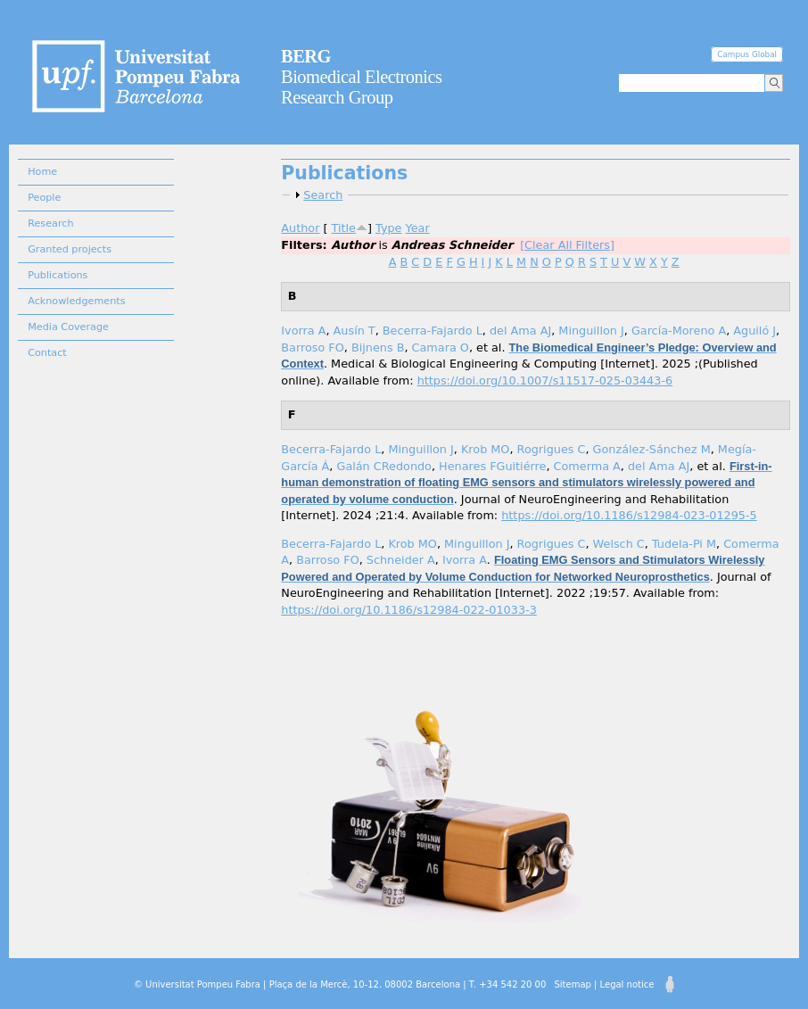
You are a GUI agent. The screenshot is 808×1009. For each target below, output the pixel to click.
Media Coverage (68, 327)
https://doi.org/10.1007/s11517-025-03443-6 (544, 380)
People (44, 197)
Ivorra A (303, 330)
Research (50, 223)
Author (300, 228)
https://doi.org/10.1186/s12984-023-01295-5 (628, 515)
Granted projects (69, 249)
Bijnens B (378, 347)
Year (418, 228)
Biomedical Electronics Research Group (361, 76)
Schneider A (401, 560)
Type (388, 228)
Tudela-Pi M (684, 543)
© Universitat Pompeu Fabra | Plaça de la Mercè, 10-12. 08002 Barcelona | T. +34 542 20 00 (340, 984)
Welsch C (619, 543)
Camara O (440, 347)
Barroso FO (312, 347)
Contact (47, 353)
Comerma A (587, 466)
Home (42, 172)
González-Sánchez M (652, 449)
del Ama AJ (520, 330)
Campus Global (747, 54)
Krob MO (485, 449)
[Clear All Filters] (567, 245)
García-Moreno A (678, 330)
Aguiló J (754, 330)
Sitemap (572, 984)
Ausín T (354, 330)
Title (344, 228)
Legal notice (627, 984)
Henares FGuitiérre (492, 466)
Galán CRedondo (383, 466)
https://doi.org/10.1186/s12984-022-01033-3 (408, 609)
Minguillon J (590, 330)
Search (322, 195)
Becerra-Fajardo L (432, 330)
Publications (57, 275)
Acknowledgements (76, 301)
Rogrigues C (551, 449)
